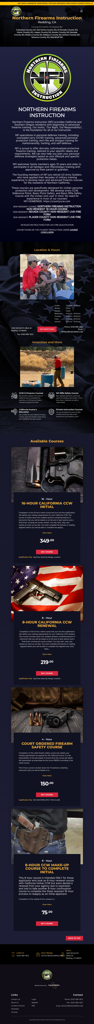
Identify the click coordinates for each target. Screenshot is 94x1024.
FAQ (33, 1006)
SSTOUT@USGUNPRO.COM (52, 956)
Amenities (15, 1009)
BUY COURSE (47, 552)
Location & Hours (18, 1006)
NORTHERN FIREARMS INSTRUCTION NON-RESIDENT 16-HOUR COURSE (54, 208)
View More (47, 533)
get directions (47, 329)
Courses (14, 1012)
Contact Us (15, 999)
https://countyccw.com (56, 201)
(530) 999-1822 (23, 956)
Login (34, 999)
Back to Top (74, 938)
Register (35, 1002)
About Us (14, 1002)
